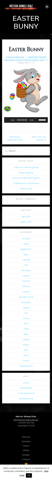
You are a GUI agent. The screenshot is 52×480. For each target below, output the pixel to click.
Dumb (26, 360)
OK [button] (29, 475)
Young (26, 318)
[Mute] (36, 120)
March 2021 (26, 221)
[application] (26, 120)
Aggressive (26, 249)
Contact (26, 459)
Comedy (27, 59)
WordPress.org (26, 398)
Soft (26, 350)
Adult (30, 57)
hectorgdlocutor (16, 57)
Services (26, 437)
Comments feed (26, 393)
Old (26, 265)
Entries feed (26, 388)
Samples (26, 441)
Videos (26, 445)
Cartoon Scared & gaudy (26, 167)
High (36, 57)
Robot (26, 344)
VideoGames (26, 366)
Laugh (26, 339)
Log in (26, 382)
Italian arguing (26, 172)
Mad (26, 323)
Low (26, 313)
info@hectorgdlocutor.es (25, 419)
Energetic (26, 302)
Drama (26, 291)
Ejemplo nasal (26, 297)
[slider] (22, 120)
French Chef (26, 188)
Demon (26, 286)
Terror (26, 355)
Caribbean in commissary (26, 183)
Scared (18, 59)
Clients (26, 450)
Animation (9, 59)
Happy (35, 59)
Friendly (42, 57)
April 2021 (26, 216)
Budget (26, 454)
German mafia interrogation (26, 178)
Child (41, 59)
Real (26, 334)
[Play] (7, 120)
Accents (26, 238)
